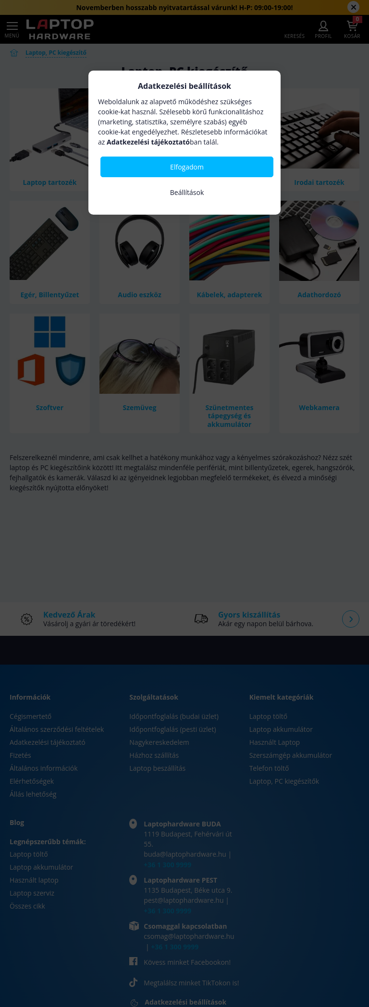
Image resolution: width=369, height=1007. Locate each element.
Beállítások (187, 192)
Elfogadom (187, 166)
